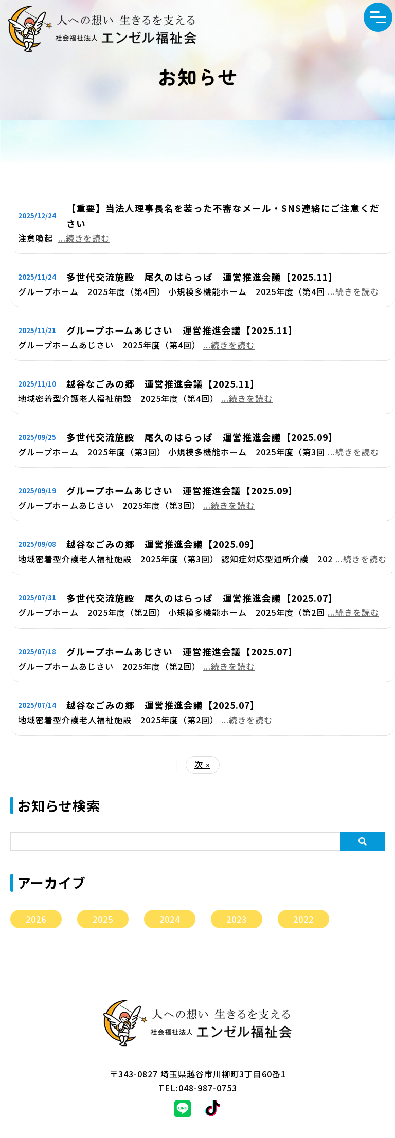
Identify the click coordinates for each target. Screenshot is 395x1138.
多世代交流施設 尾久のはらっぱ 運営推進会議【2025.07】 (202, 598)
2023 (236, 919)
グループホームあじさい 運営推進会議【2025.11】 (182, 330)
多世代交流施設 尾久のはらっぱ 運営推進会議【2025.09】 (202, 437)
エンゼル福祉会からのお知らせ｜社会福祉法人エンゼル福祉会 (102, 29)
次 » (202, 764)
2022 (303, 919)
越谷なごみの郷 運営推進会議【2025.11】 (163, 383)
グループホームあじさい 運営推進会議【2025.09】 (182, 490)
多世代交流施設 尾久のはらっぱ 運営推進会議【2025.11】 (202, 276)
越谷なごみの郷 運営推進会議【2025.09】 (163, 544)
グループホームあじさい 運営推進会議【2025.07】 (182, 651)
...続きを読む (84, 238)
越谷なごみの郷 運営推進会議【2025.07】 (163, 705)
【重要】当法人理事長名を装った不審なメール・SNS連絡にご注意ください (223, 215)
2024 (169, 919)
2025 (103, 919)
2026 (36, 919)
